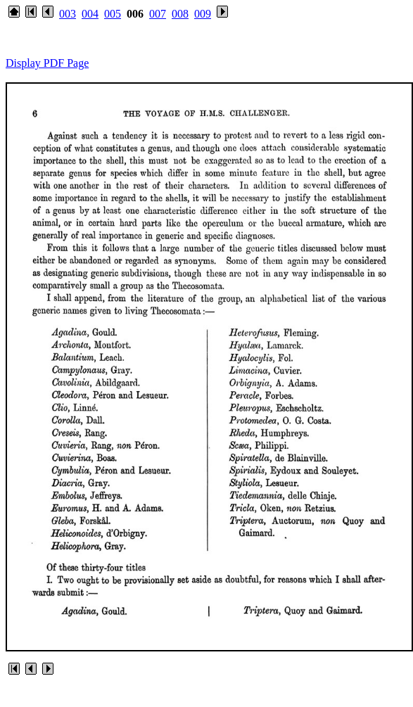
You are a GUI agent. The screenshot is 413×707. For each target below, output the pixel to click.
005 (112, 14)
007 (157, 14)
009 (202, 14)
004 (90, 14)
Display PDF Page (47, 63)
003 (67, 14)
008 (180, 14)
